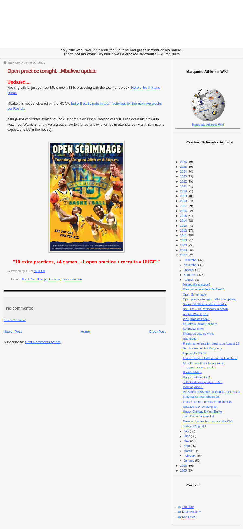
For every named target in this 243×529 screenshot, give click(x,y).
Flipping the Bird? (194, 353)
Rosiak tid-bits (192, 372)
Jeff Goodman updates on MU (203, 382)
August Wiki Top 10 (195, 314)
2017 (184, 206)
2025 (184, 166)
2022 (184, 181)
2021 (184, 186)
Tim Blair (188, 507)
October (189, 270)
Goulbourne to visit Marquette (202, 348)
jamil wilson (52, 279)
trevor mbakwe (72, 279)
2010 (184, 240)
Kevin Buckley (191, 511)
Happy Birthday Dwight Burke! (203, 411)
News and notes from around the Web (208, 421)
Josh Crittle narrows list (198, 416)
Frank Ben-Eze (32, 279)
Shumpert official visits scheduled (205, 304)
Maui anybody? (193, 387)
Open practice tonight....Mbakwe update (51, 71)
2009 (184, 245)
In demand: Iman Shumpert (201, 396)
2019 (184, 196)
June (187, 436)
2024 (184, 171)
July (187, 431)
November (191, 264)
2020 (184, 191)
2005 (184, 470)
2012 (184, 230)
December (191, 260)
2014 (184, 220)
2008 (184, 250)
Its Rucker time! (193, 328)
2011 (184, 235)
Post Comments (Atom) (43, 342)
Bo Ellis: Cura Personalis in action (205, 309)
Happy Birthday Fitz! (196, 377)
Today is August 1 (195, 426)
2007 (184, 255)
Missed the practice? (196, 284)
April (187, 446)
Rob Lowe (188, 516)
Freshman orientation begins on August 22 (211, 343)
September (191, 274)
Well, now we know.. (196, 319)
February (190, 455)
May (187, 440)
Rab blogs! (190, 338)
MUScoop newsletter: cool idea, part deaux (211, 391)
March (188, 450)
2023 (184, 176)
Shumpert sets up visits (198, 333)
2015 (184, 215)
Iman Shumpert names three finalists (207, 401)
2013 (184, 225)
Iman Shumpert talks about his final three (210, 358)
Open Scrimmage (194, 294)
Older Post (157, 331)
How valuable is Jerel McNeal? (203, 289)
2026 (184, 161)
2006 (184, 465)
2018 (184, 200)
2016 (184, 210)
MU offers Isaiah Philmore (200, 323)
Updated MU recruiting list (200, 406)
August (189, 279)
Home (85, 331)
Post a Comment (15, 320)
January (189, 460)
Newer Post (13, 331)
